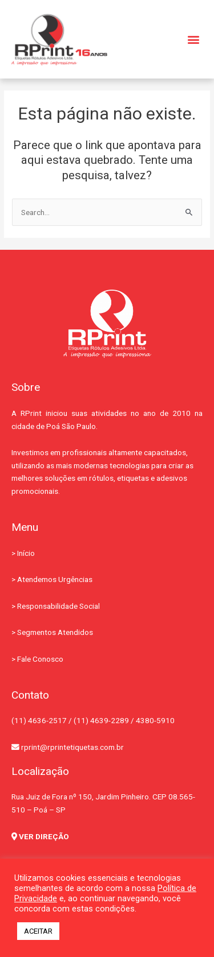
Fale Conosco (40, 658)
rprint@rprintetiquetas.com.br (67, 747)
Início (26, 553)
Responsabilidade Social (58, 605)
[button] (193, 39)
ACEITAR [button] (38, 931)
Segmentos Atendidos (55, 632)
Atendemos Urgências (54, 579)
